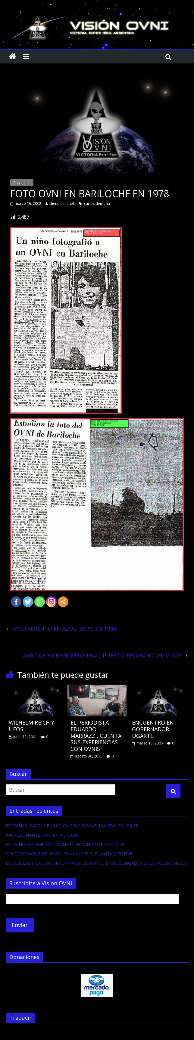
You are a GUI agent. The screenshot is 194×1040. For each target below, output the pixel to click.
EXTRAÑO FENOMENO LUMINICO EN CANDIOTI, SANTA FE (65, 844)
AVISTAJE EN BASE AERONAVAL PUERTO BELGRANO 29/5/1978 (105, 655)
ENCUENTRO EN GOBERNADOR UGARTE (153, 729)
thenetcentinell (62, 203)
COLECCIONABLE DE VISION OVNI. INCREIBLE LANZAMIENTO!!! (69, 854)
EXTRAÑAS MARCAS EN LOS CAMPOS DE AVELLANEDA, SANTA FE (72, 825)
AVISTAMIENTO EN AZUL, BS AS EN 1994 (61, 628)
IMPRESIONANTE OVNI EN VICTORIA (42, 835)
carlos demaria (97, 203)
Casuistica (21, 182)
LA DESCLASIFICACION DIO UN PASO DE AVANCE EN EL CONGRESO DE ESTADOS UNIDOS (96, 863)
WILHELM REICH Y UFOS (31, 726)
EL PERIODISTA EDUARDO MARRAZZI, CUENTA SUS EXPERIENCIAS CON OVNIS (95, 735)
